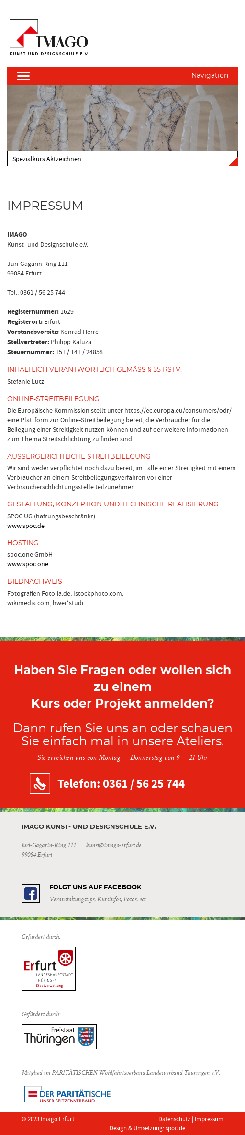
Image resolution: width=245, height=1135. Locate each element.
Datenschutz (174, 1119)
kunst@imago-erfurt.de (113, 845)
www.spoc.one (27, 564)
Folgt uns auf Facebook (95, 887)
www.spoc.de (26, 525)
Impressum (209, 1119)
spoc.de (175, 1128)
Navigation (209, 75)
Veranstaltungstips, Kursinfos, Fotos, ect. (97, 899)
